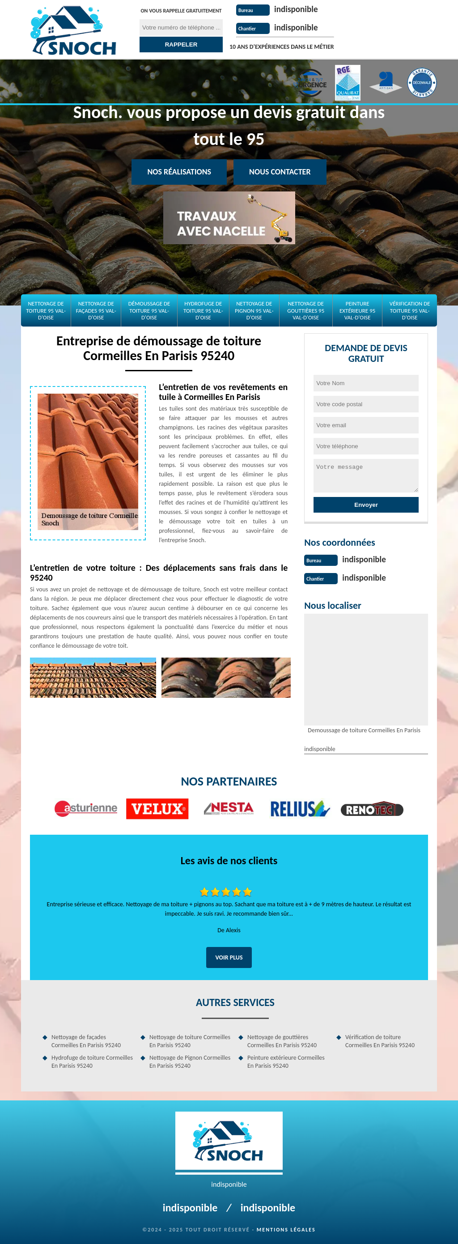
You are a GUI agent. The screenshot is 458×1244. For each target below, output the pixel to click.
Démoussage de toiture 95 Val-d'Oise (149, 310)
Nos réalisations (179, 172)
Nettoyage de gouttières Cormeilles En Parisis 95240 (282, 1040)
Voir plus (228, 956)
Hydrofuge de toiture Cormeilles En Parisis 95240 (92, 1061)
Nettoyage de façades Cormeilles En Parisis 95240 (86, 1040)
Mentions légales (286, 1229)
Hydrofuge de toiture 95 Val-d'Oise (203, 310)
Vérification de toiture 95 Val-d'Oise (410, 310)
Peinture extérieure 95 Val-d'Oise (357, 310)
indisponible (297, 9)
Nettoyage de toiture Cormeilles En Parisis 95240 (189, 1040)
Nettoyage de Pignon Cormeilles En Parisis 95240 (189, 1061)
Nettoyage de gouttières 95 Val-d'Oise (305, 310)
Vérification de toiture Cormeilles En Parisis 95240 (380, 1040)
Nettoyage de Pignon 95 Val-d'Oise (254, 310)
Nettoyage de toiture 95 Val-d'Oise (46, 310)
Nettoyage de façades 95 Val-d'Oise (96, 310)
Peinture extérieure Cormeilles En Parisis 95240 (286, 1061)
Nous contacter (279, 172)
